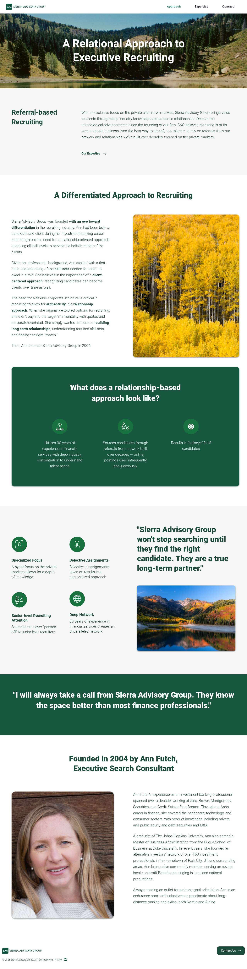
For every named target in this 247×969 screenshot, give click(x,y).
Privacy (58, 959)
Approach (174, 6)
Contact (228, 6)
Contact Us (231, 950)
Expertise (201, 6)
